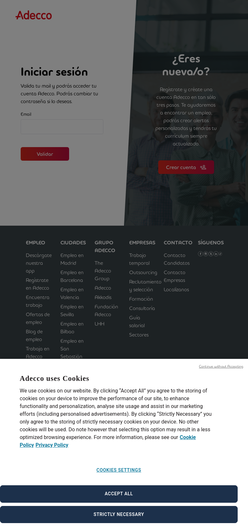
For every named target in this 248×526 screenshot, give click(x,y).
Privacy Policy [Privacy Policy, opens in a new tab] (52, 451)
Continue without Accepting (221, 372)
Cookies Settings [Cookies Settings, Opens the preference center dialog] (119, 475)
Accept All (119, 499)
